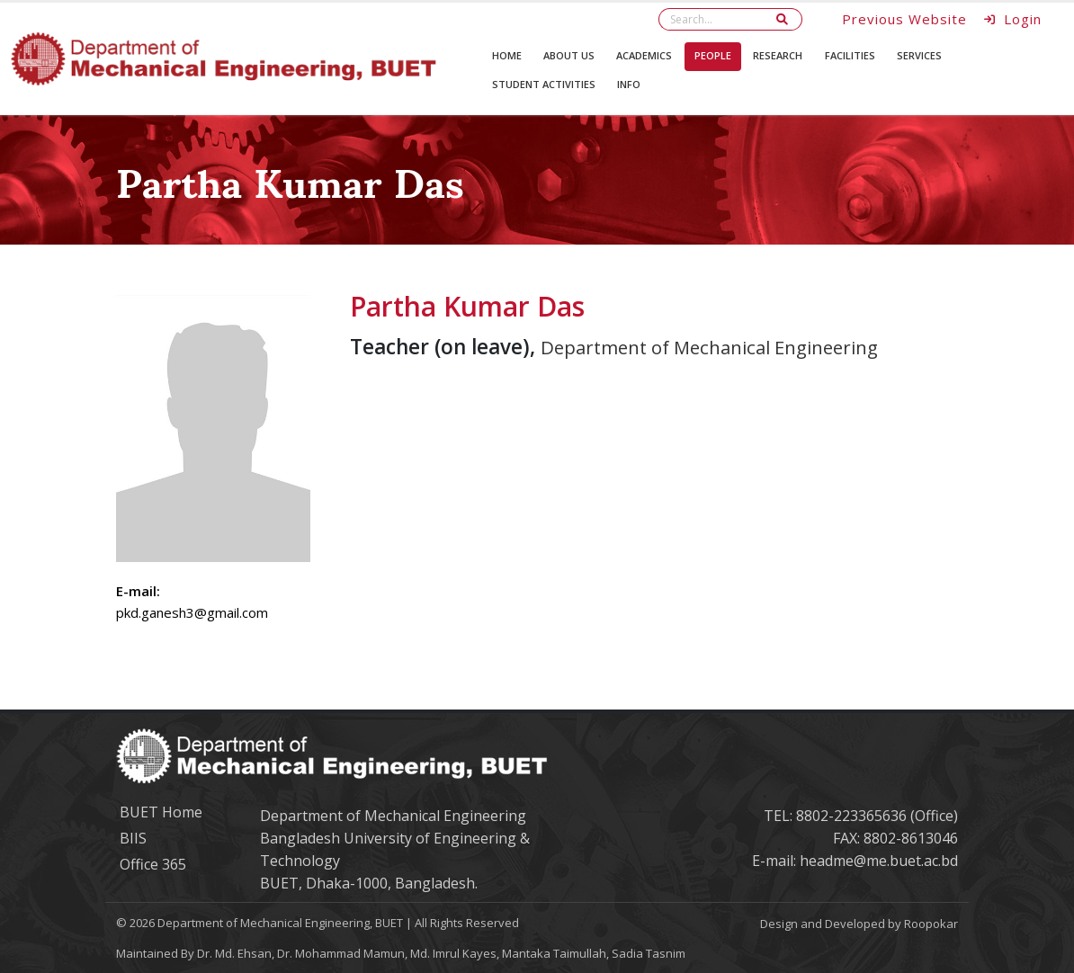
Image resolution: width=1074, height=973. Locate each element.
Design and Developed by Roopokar (859, 923)
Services (919, 55)
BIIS (133, 838)
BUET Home (161, 812)
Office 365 (153, 864)
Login (1013, 19)
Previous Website (904, 19)
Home (507, 55)
